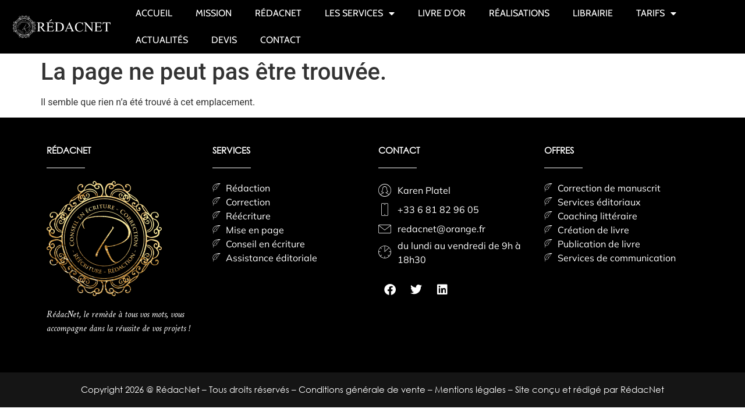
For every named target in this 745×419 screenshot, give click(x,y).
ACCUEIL (154, 13)
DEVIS (224, 39)
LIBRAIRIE (593, 13)
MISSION (214, 13)
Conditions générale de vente (363, 389)
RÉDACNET (278, 13)
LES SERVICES (360, 13)
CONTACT (280, 39)
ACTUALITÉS (162, 39)
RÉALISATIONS (519, 13)
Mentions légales (471, 389)
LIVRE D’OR (442, 13)
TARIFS (656, 13)
